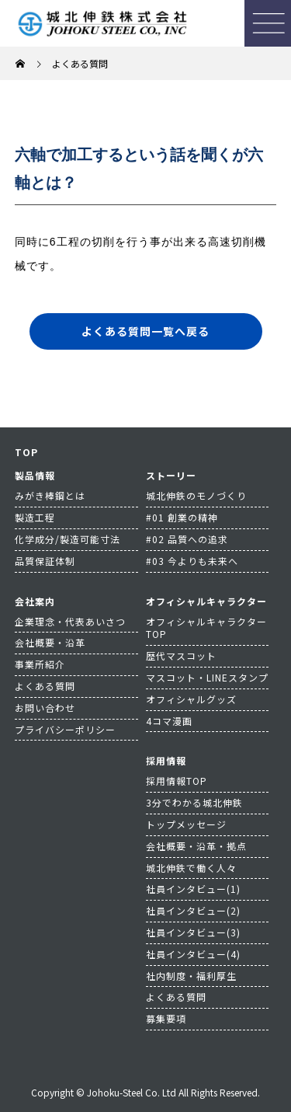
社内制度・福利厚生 (191, 975)
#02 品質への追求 (187, 539)
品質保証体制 (45, 560)
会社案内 (35, 601)
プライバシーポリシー (65, 729)
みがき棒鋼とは (50, 495)
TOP (26, 451)
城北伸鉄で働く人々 (191, 867)
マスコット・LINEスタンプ (207, 677)
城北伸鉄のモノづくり (196, 495)
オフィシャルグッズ (191, 699)
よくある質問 (45, 685)
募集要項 (166, 1018)
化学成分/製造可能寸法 (67, 539)
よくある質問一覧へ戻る (145, 331)
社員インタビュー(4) (193, 953)
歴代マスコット (181, 655)
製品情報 (35, 475)
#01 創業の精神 (182, 517)
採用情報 (166, 760)
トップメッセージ (186, 824)
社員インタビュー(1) (193, 888)
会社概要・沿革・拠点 (196, 845)
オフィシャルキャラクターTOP (206, 628)
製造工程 (35, 517)
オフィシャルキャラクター (206, 601)
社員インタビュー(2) (193, 910)
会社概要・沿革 (50, 642)
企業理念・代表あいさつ (70, 621)
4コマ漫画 (169, 720)
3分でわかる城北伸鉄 (194, 802)
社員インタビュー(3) (193, 932)
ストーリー (171, 475)
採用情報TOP (176, 780)
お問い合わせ (45, 707)
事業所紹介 (40, 664)
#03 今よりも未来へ (192, 560)
